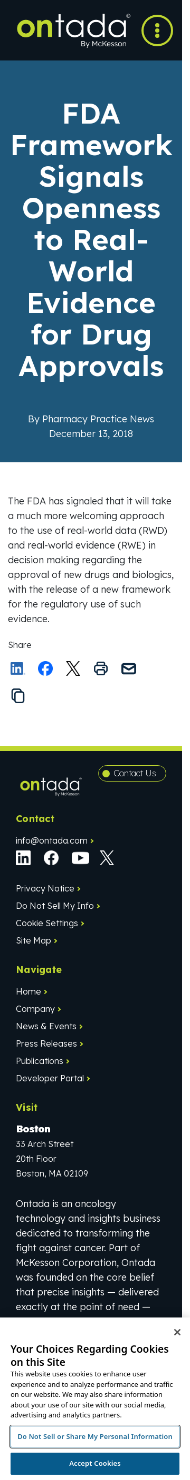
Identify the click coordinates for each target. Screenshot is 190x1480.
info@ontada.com (52, 840)
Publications (39, 1061)
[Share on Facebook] (45, 668)
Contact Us (134, 773)
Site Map (33, 940)
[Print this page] (101, 668)
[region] (95, 1398)
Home (28, 991)
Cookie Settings (47, 923)
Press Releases (46, 1043)
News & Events (46, 1026)
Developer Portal (50, 1078)
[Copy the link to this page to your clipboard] (18, 696)
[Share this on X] (73, 668)
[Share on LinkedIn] (18, 668)
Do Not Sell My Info (55, 905)
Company (35, 1008)
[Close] (177, 1332)
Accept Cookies (95, 1463)
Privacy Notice (45, 888)
